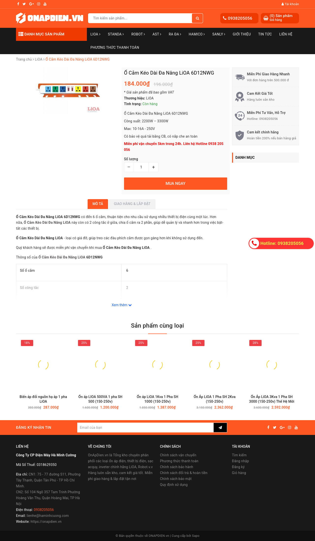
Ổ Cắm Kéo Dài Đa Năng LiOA (61, 257)
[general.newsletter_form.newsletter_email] (145, 427)
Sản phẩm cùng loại (157, 325)
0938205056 (240, 18)
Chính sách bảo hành (176, 467)
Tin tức (265, 34)
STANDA (116, 34)
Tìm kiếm (239, 455)
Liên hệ (286, 34)
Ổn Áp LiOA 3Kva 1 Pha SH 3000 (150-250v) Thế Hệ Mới (271, 399)
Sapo (196, 536)
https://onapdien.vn (46, 522)
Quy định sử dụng (174, 485)
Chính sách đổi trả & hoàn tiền (183, 473)
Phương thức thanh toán (179, 461)
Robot (138, 34)
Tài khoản (290, 4)
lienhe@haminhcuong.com (48, 516)
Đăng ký (238, 467)
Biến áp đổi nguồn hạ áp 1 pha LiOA (43, 399)
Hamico (197, 34)
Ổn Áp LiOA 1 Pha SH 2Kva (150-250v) (215, 399)
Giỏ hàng (239, 473)
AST (157, 34)
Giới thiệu (242, 34)
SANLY (218, 34)
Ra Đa (175, 34)
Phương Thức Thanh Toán (115, 47)
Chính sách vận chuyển (178, 455)
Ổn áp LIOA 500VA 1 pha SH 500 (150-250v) (101, 399)
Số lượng (131, 159)
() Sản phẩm (281, 18)
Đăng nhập (240, 461)
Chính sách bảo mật (175, 479)
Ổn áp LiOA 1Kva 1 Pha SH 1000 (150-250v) (157, 399)
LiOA (96, 34)
